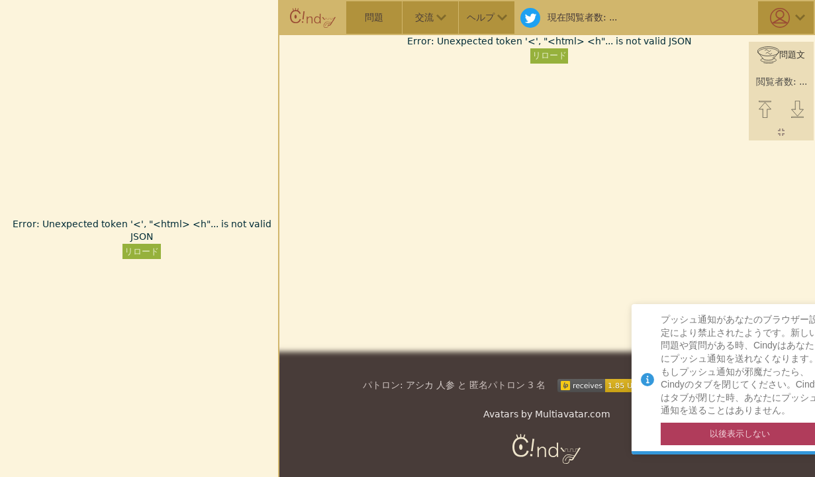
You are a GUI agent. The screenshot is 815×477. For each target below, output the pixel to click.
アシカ (420, 385)
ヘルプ (487, 17)
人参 (445, 385)
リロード (141, 251)
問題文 (781, 55)
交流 (430, 17)
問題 (374, 17)
